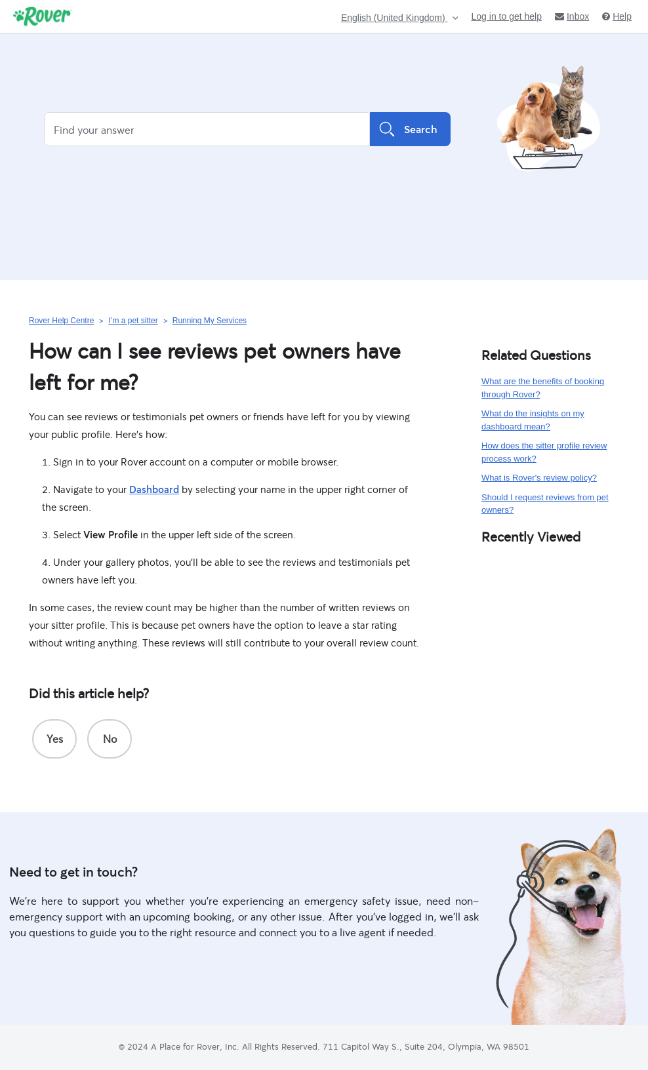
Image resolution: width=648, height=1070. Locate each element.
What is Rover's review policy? (539, 478)
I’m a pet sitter (132, 320)
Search (410, 129)
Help (617, 16)
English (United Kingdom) (394, 18)
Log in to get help (507, 16)
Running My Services (209, 320)
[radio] (54, 739)
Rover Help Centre (61, 320)
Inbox (572, 16)
